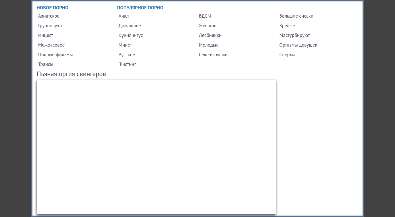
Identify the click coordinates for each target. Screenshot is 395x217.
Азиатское (48, 16)
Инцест (45, 35)
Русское (127, 54)
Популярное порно (140, 8)
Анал (124, 16)
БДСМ (205, 16)
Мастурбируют (294, 35)
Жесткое (207, 25)
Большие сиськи (296, 16)
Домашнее (130, 25)
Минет (125, 45)
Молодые (209, 45)
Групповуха (50, 25)
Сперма (287, 54)
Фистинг (127, 64)
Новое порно (53, 8)
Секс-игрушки (213, 54)
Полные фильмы (55, 54)
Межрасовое (51, 45)
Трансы (45, 64)
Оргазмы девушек (298, 45)
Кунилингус (131, 35)
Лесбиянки (210, 35)
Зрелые (287, 25)
